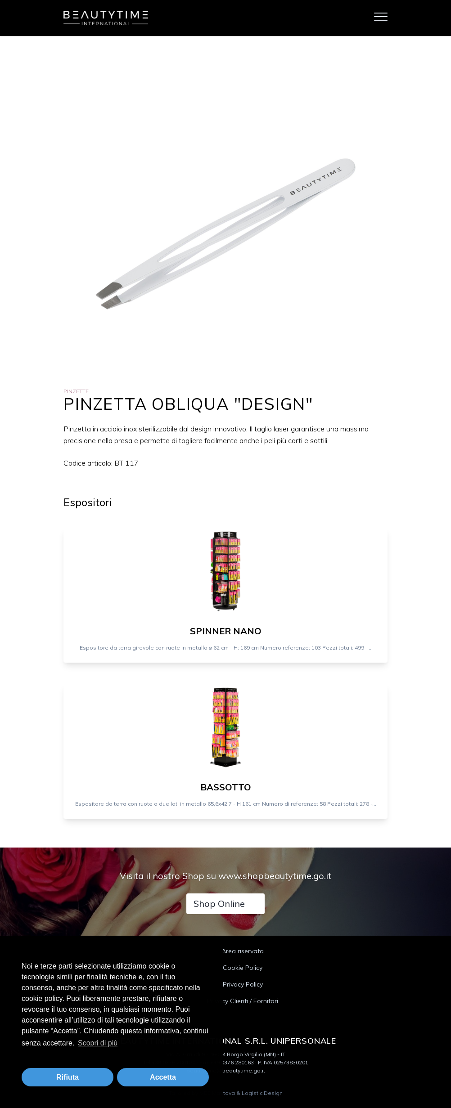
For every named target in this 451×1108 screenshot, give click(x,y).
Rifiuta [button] (67, 1077)
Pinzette (76, 391)
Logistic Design (262, 1093)
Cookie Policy (242, 968)
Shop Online (219, 903)
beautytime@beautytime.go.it (225, 1070)
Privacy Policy (243, 984)
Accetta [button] (163, 1077)
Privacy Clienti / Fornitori (242, 1001)
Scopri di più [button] (97, 1043)
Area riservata (242, 951)
